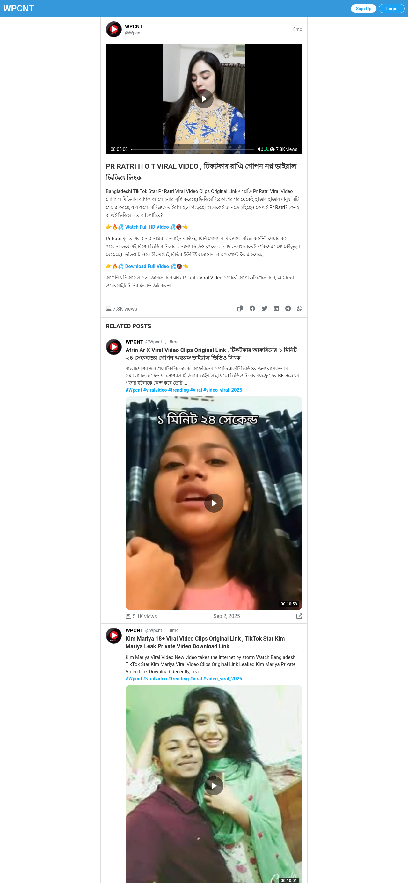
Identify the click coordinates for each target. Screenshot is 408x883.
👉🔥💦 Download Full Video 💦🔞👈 (147, 266)
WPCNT (18, 8)
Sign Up (364, 8)
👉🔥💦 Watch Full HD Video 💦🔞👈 (147, 227)
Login (391, 8)
